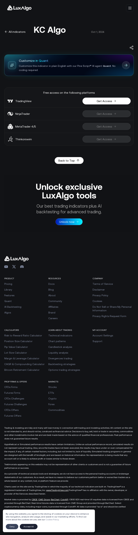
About (52, 295)
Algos (7, 312)
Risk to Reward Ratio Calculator (23, 335)
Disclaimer (99, 289)
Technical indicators (60, 335)
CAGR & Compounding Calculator (24, 364)
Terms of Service (103, 283)
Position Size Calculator (18, 341)
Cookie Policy (52, 519)
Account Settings (103, 335)
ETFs (51, 392)
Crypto (52, 398)
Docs (51, 283)
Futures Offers (12, 415)
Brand (51, 312)
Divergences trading (60, 358)
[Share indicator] (131, 47)
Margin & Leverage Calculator (21, 358)
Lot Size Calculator (15, 352)
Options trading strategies (64, 369)
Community (55, 301)
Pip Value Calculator (16, 347)
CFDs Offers (11, 410)
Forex (51, 404)
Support (97, 341)
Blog (51, 289)
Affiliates (53, 306)
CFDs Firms (10, 387)
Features (9, 295)
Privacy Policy (100, 295)
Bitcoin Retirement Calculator (22, 369)
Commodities (56, 410)
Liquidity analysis (58, 352)
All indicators (15, 31)
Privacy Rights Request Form (109, 316)
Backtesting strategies (61, 364)
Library (8, 289)
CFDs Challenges (14, 398)
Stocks (52, 387)
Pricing (8, 283)
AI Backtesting (12, 306)
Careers (53, 318)
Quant (8, 301)
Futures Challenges (15, 404)
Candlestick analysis (60, 347)
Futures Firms (12, 392)
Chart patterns (57, 341)
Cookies (97, 301)
